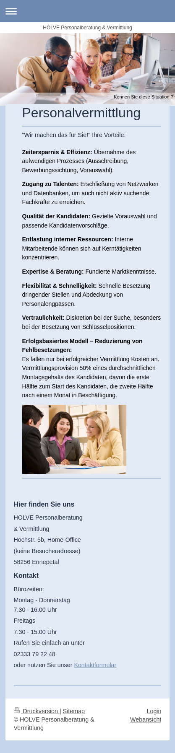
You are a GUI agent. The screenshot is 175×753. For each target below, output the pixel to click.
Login (154, 711)
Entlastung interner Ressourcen (66, 239)
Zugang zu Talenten (49, 184)
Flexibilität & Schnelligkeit (58, 285)
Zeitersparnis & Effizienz (56, 152)
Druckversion (37, 711)
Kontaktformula (94, 665)
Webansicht (145, 719)
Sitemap (74, 711)
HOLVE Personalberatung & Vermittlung (87, 28)
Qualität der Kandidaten (55, 216)
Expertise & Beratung (52, 271)
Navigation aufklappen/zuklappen (87, 11)
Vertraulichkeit (42, 317)
